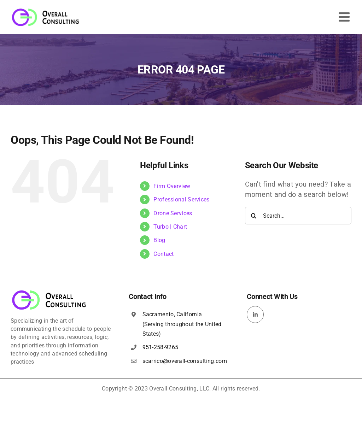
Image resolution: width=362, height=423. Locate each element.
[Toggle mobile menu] (345, 17)
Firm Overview (171, 186)
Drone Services (172, 213)
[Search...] (298, 215)
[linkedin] (255, 314)
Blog (159, 240)
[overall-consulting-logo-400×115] (49, 292)
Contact (163, 254)
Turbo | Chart (170, 226)
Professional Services (181, 199)
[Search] (254, 215)
